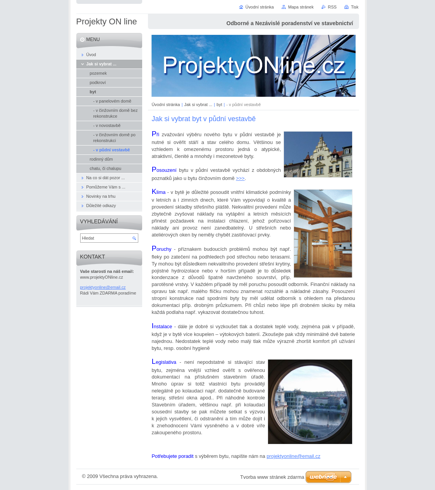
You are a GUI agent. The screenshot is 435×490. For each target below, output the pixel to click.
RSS (332, 7)
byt (219, 104)
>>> (240, 178)
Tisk (355, 7)
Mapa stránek (301, 7)
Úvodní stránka (166, 104)
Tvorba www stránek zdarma (272, 477)
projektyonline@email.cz (293, 456)
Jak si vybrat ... (198, 104)
